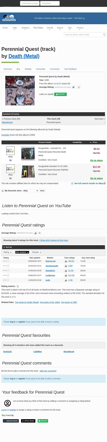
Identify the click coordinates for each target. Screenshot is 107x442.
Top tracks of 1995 (69, 302)
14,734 (70, 271)
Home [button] (5, 28)
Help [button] (15, 28)
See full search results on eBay (88, 183)
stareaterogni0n (52, 266)
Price (93, 142)
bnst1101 (7, 351)
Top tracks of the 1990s (50, 302)
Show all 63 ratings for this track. (54, 240)
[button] (73, 86)
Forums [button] (80, 28)
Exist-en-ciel (51, 261)
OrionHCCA (50, 271)
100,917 (71, 261)
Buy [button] (70, 28)
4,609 (70, 266)
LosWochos (50, 275)
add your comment (48, 371)
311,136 (71, 275)
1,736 (70, 280)
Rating (8, 252)
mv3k (48, 280)
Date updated (22, 252)
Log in (4, 410)
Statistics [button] (25, 28)
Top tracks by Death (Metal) (27, 302)
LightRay (37, 351)
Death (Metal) (23, 56)
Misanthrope (7, 122)
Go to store (96, 160)
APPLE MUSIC (28, 421)
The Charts (38, 28)
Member (37, 252)
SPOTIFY (60, 94)
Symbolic (57, 83)
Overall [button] (50, 28)
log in (12, 322)
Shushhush (69, 351)
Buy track (6, 415)
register (21, 322)
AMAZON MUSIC (11, 421)
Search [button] (60, 28)
